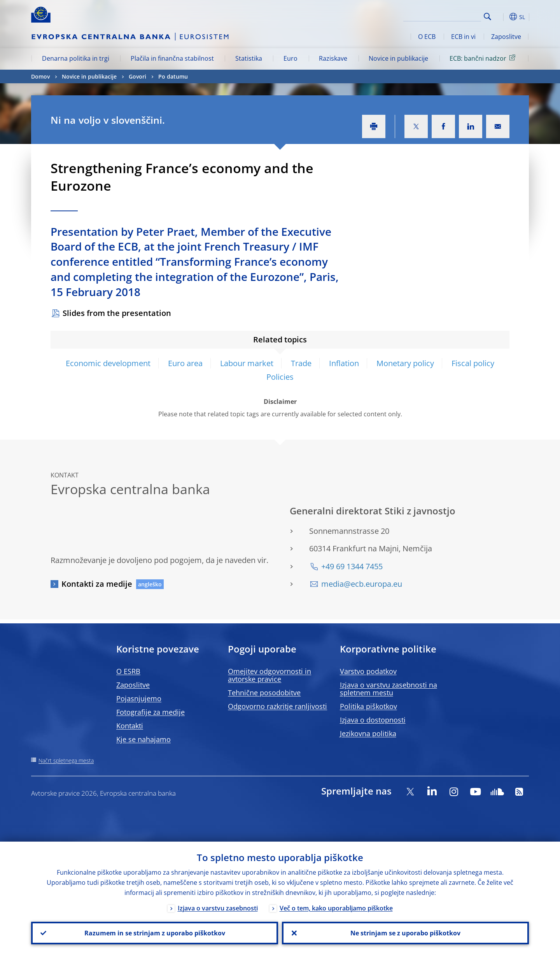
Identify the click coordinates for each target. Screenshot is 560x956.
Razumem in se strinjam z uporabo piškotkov (154, 933)
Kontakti (129, 725)
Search (487, 16)
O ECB (427, 36)
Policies (280, 377)
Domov (40, 76)
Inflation (344, 363)
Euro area (185, 363)
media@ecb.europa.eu (361, 584)
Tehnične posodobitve (264, 692)
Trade (301, 363)
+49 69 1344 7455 (352, 566)
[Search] (442, 15)
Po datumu (173, 76)
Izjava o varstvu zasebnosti (218, 908)
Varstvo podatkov (368, 671)
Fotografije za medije (150, 712)
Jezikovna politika (368, 733)
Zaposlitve (506, 36)
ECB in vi (463, 36)
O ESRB (128, 671)
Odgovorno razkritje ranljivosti (277, 706)
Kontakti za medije (96, 584)
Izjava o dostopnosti (373, 719)
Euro (291, 58)
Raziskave (333, 58)
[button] (501, 16)
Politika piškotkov (368, 706)
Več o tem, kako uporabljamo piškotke (336, 908)
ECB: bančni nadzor (484, 58)
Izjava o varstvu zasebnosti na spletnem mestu (388, 688)
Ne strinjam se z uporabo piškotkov (405, 933)
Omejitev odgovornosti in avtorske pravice (269, 675)
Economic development (108, 363)
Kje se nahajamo (143, 739)
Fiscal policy (473, 363)
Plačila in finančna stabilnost (172, 58)
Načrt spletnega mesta (66, 760)
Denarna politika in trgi (75, 58)
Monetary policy (405, 363)
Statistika (248, 58)
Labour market (246, 363)
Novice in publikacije (398, 58)
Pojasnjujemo (138, 698)
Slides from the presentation (117, 313)
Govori (137, 76)
